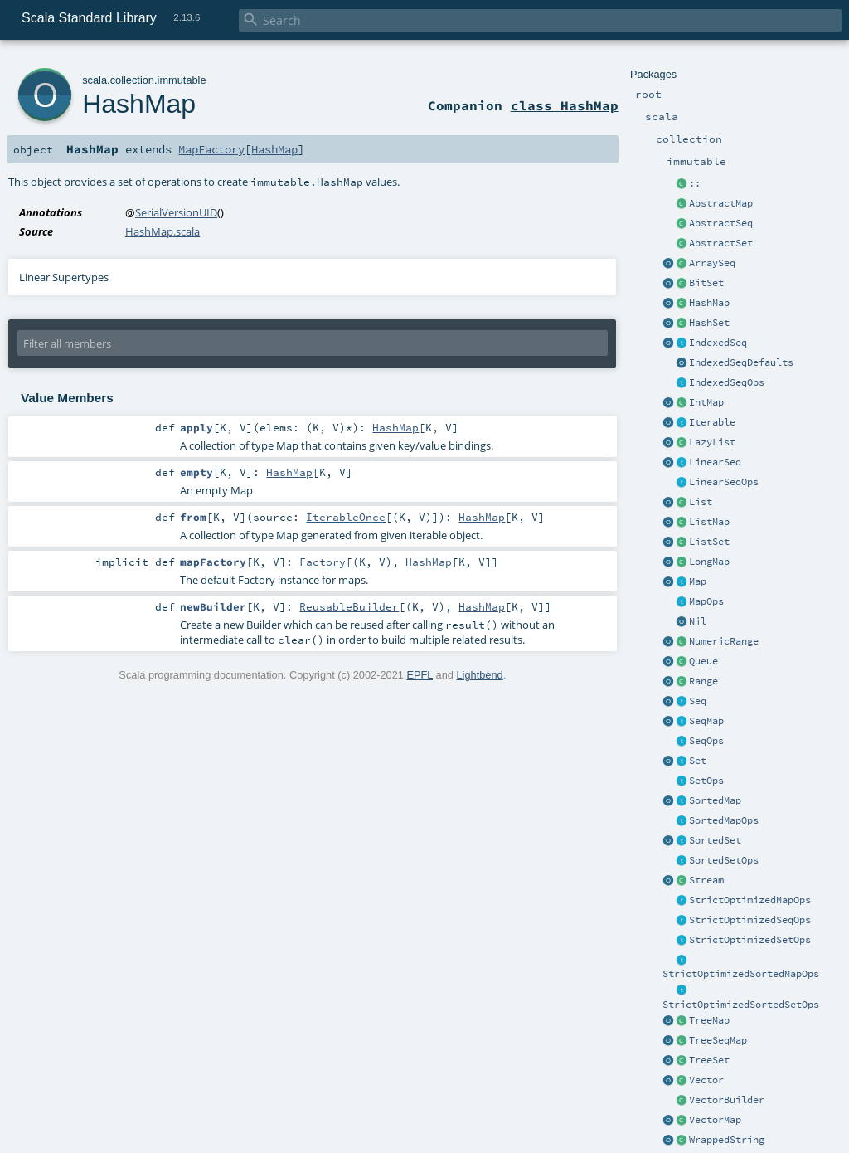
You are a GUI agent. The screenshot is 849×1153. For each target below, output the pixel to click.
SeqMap (706, 721)
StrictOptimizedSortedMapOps (740, 974)
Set (697, 760)
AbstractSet (721, 243)
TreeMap (709, 1020)
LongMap (709, 561)
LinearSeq (715, 462)
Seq (697, 701)
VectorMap (715, 1120)
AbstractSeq (721, 223)
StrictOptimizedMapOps (750, 900)
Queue (703, 661)
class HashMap (565, 105)
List (700, 502)
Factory (322, 561)
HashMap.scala (162, 231)
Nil (697, 621)
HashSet (709, 322)
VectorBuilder (726, 1100)
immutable (182, 80)
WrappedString (726, 1140)
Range (703, 681)
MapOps (706, 601)
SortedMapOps (724, 820)
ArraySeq (712, 263)
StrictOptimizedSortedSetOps (740, 1004)
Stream (706, 880)
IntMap (706, 402)
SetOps (706, 780)
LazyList (712, 442)
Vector (706, 1080)
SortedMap (715, 800)
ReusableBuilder (349, 606)
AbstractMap (721, 203)
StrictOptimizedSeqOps (750, 920)
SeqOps (706, 741)
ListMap (709, 522)
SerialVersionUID (176, 212)
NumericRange (724, 641)
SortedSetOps (724, 860)
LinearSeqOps (724, 482)
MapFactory (211, 149)
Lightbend (479, 675)
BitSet (706, 283)
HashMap (709, 303)
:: (695, 183)
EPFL (419, 675)
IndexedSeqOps (726, 382)
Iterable (712, 422)
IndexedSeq (718, 342)
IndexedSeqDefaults (741, 362)
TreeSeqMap (718, 1040)
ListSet (709, 541)
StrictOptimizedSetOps (750, 940)
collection (132, 80)
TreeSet (709, 1060)
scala (94, 80)
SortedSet (715, 840)
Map (697, 581)
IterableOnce (346, 516)
